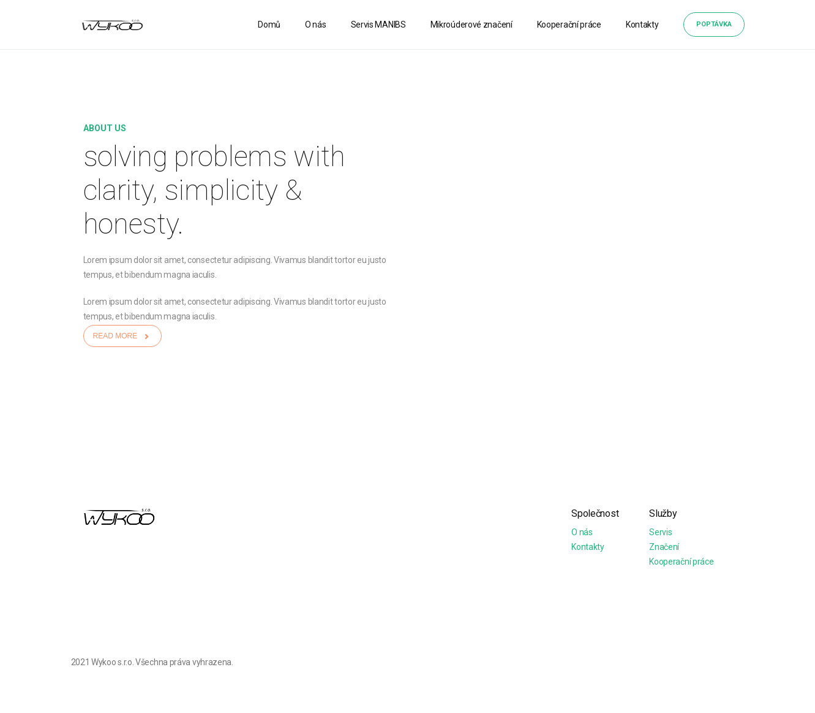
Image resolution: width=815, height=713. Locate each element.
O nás (315, 24)
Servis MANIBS (378, 24)
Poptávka (714, 24)
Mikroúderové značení (471, 24)
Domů (269, 24)
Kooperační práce (569, 24)
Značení (664, 547)
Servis (660, 532)
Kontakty (642, 24)
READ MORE (122, 336)
